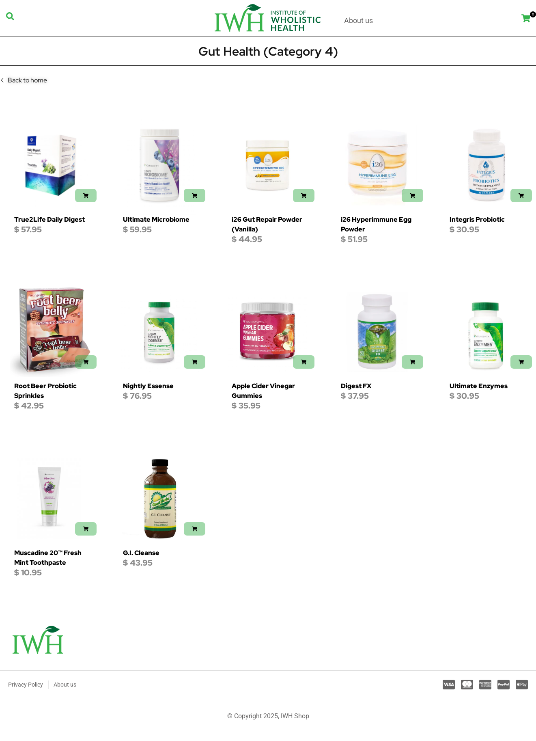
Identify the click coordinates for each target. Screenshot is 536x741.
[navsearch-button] (10, 18)
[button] (86, 195)
